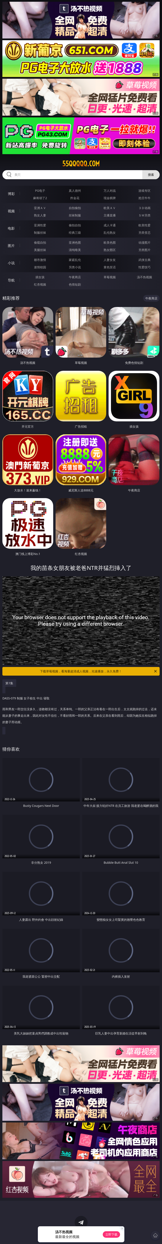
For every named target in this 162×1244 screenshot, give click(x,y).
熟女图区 (110, 250)
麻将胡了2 (40, 198)
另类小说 (75, 267)
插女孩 (40, 277)
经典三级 (75, 232)
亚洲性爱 (40, 225)
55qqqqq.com (81, 163)
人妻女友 (110, 260)
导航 (11, 280)
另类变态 (144, 232)
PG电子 (40, 191)
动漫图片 (144, 242)
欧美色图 (110, 242)
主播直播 (110, 215)
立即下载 (111, 1234)
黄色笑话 (110, 267)
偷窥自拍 (40, 242)
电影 (11, 228)
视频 (11, 211)
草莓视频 (110, 277)
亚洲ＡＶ (40, 208)
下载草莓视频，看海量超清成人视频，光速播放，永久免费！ (98, 671)
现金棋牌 (110, 198)
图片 (11, 245)
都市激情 (40, 260)
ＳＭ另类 (144, 215)
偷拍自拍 (75, 225)
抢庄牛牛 (144, 198)
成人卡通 (110, 225)
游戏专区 (144, 191)
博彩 (11, 193)
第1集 (9, 683)
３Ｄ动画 (144, 208)
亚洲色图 (75, 242)
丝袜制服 (75, 215)
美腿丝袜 (40, 250)
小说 (11, 263)
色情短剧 (75, 284)
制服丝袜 (40, 232)
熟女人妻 (40, 215)
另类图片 (144, 250)
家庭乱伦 (75, 260)
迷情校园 (40, 267)
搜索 (151, 175)
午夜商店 (75, 277)
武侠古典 (144, 260)
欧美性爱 (144, 225)
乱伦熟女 (110, 232)
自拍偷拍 (75, 208)
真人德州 (75, 191)
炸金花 (74, 198)
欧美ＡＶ (110, 208)
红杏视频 (40, 284)
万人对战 (110, 191)
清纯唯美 (75, 250)
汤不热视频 (144, 277)
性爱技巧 (144, 267)
